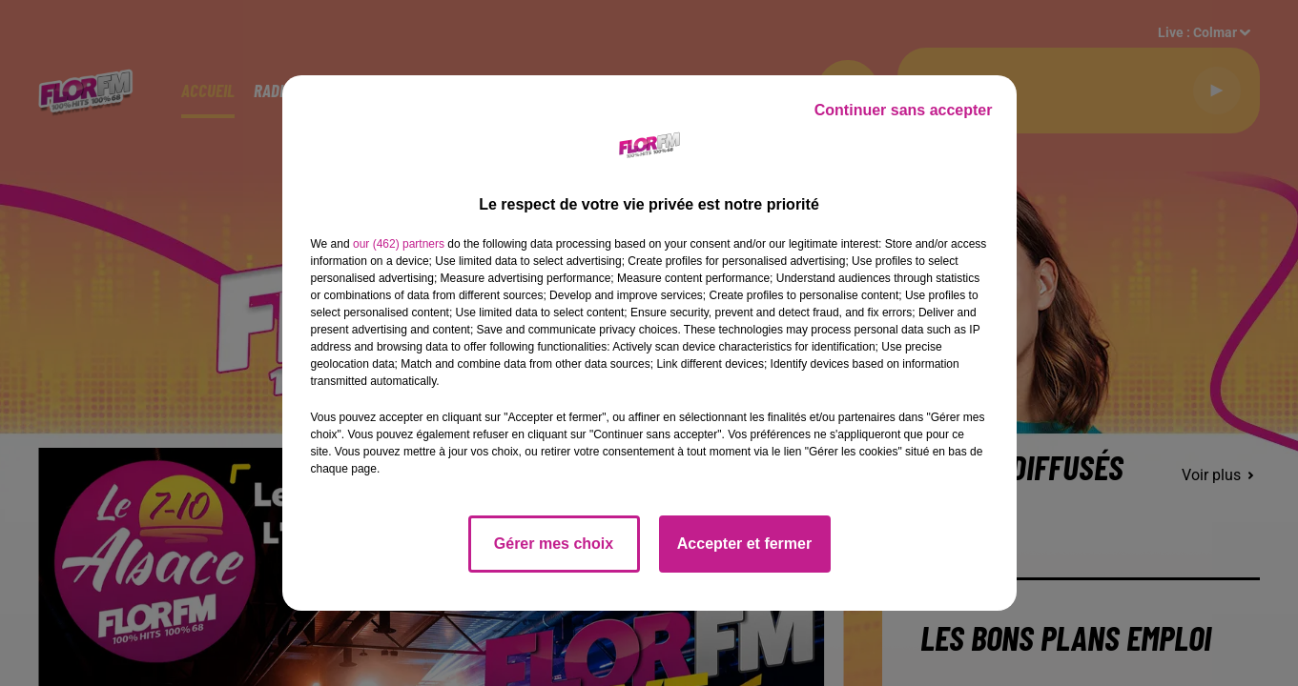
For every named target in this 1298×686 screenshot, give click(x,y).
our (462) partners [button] (398, 244)
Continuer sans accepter (903, 110)
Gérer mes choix (553, 543)
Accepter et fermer (744, 543)
